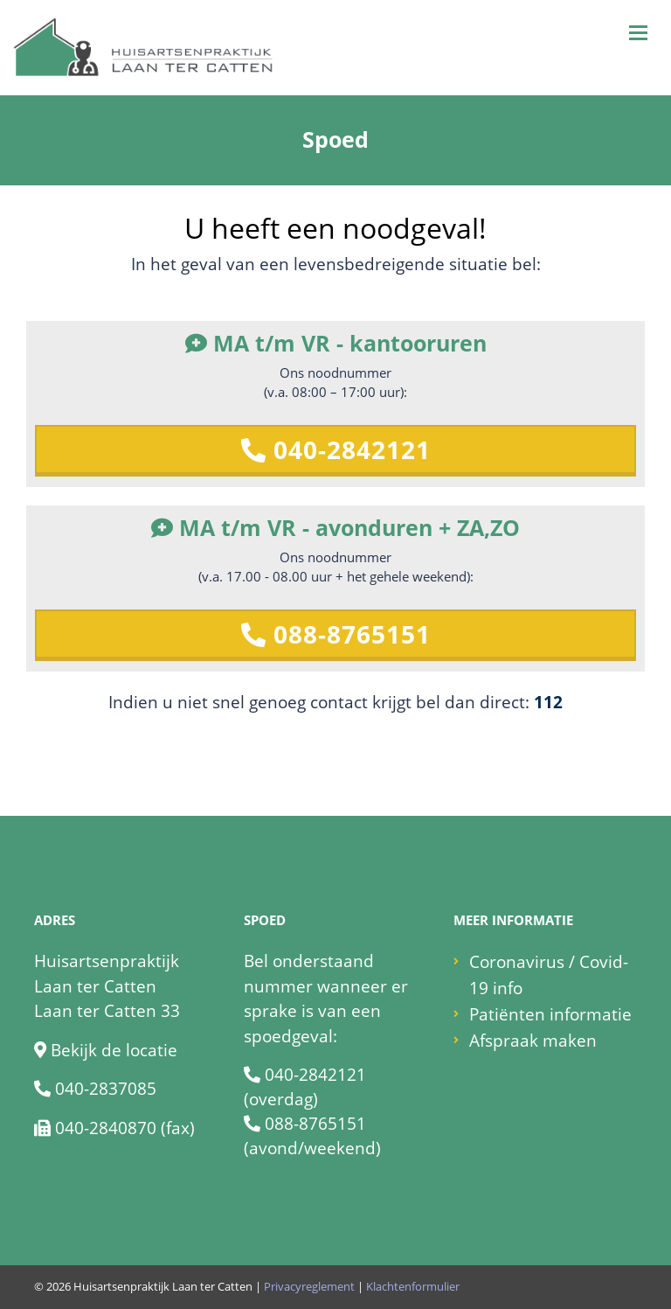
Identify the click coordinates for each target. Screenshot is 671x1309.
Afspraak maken (533, 1040)
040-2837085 (105, 1088)
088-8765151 (336, 634)
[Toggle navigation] (638, 33)
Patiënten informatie (550, 1014)
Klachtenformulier (413, 1286)
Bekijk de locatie (114, 1050)
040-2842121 (336, 449)
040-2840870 (105, 1128)
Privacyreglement (309, 1286)
